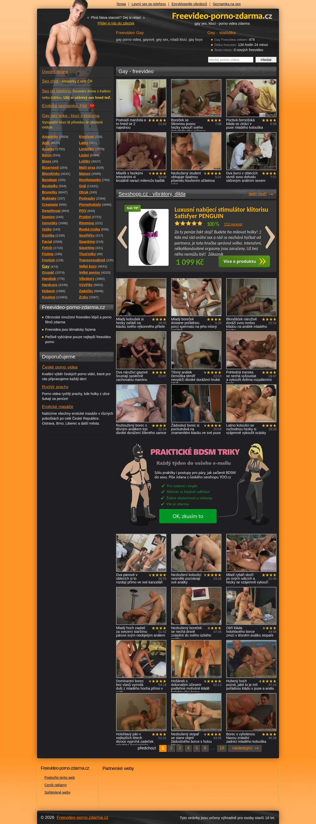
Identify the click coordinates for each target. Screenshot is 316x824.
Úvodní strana (55, 71)
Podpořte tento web (59, 778)
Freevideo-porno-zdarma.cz (82, 817)
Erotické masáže (57, 406)
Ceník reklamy (55, 785)
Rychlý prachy (55, 387)
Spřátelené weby (57, 792)
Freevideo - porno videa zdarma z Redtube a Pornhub (67, 37)
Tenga (121, 4)
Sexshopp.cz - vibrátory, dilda (151, 194)
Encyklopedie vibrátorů (189, 4)
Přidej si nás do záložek (116, 23)
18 (221, 748)
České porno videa (60, 367)
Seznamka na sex (227, 4)
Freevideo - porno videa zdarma (222, 16)
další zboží (258, 194)
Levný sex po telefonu (149, 4)
